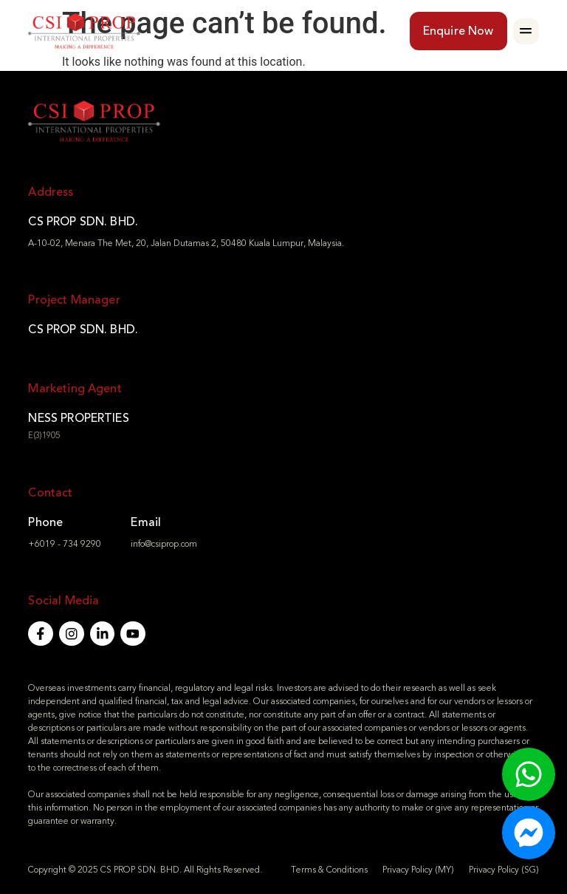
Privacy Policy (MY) (418, 869)
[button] (526, 31)
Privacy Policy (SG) (504, 869)
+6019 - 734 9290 (64, 544)
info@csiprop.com (164, 544)
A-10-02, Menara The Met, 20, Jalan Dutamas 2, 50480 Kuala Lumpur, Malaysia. (186, 243)
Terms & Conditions (329, 869)
